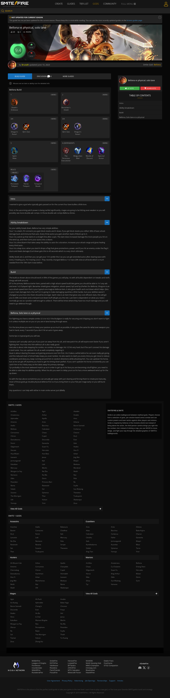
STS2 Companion (111, 665)
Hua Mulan (15, 454)
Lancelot (13, 537)
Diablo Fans (108, 661)
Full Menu (128, 3)
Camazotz (39, 530)
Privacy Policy (67, 681)
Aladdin (76, 411)
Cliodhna (63, 530)
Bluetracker (90, 670)
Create (59, 3)
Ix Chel (37, 617)
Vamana (114, 584)
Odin (12, 478)
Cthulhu (89, 537)
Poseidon (14, 482)
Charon (76, 432)
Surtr (138, 581)
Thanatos (77, 492)
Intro (121, 103)
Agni (43, 411)
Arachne (13, 527)
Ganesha (45, 443)
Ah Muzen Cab (16, 563)
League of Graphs (39, 663)
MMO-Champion (92, 665)
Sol (43, 489)
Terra (138, 548)
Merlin (44, 468)
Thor (44, 496)
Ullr (12, 499)
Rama (13, 485)
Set (11, 548)
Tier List (83, 3)
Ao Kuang (14, 602)
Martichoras (40, 581)
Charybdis (64, 566)
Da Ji (75, 436)
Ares (75, 418)
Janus (44, 457)
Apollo (44, 418)
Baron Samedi (79, 425)
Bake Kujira (140, 530)
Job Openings (90, 681)
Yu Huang (64, 638)
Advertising (78, 681)
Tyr (87, 584)
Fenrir (13, 443)
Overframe (108, 663)
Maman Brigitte (41, 620)
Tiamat (13, 638)
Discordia (45, 439)
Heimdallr (64, 573)
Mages (13, 593)
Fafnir (113, 537)
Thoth (62, 634)
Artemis (14, 422)
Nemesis (14, 475)
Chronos (63, 606)
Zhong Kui (39, 641)
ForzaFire (53, 673)
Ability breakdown (126, 108)
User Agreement (53, 681)
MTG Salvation (74, 670)
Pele (75, 478)
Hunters (13, 557)
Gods (96, 3)
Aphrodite (14, 418)
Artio (44, 422)
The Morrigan (16, 496)
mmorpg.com (91, 668)
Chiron (13, 436)
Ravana (38, 544)
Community (109, 3)
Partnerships (102, 681)
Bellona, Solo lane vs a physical (131, 117)
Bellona (157, 64)
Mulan (138, 573)
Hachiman (39, 573)
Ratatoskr (45, 485)
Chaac (44, 432)
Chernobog (14, 570)
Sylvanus (45, 492)
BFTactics (71, 665)
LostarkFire (72, 663)
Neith (76, 471)
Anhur (44, 415)
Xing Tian (89, 551)
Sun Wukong (78, 489)
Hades (76, 446)
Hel (61, 613)
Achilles (14, 411)
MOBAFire (36, 661)
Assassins (14, 521)
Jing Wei (77, 457)
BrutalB (25, 64)
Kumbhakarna (91, 544)
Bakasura (64, 527)
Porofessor (36, 665)
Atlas (88, 530)
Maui (138, 544)
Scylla (76, 485)
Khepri (76, 461)
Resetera (53, 668)
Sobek (13, 489)
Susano (13, 492)
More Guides (68, 76)
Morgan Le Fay (16, 471)
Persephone (40, 627)
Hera (12, 617)
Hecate (13, 450)
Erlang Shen (140, 566)
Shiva (88, 581)
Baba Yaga (64, 602)
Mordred (77, 468)
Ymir (44, 503)
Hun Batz (45, 454)
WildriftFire (36, 670)
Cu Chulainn (115, 566)
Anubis (76, 415)
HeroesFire (72, 661)
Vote (31, 46)
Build (121, 112)
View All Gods (55, 509)
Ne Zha (45, 471)
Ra (74, 482)
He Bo (37, 613)
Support (112, 681)
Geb (75, 443)
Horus (88, 573)
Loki (43, 464)
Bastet (12, 530)
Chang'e (38, 606)
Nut (75, 475)
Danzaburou (15, 439)
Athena (76, 422)
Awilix (13, 425)
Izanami (14, 457)
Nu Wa (44, 475)
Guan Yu (45, 446)
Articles (120, 681)
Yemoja (13, 503)
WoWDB (89, 661)
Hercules (45, 450)
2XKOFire (72, 668)
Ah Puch (38, 599)
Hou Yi (76, 450)
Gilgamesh (15, 446)
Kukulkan (14, 464)
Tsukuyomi (78, 496)
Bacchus (45, 425)
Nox (36, 624)
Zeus (75, 503)
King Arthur (115, 573)
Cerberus (77, 429)
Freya (62, 609)
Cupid (44, 436)
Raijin (37, 631)
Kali (43, 461)
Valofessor (54, 665)
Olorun (13, 627)
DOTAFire (54, 663)
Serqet (63, 544)
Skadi (12, 588)
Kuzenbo (114, 544)
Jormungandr (16, 461)
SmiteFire (53, 661)
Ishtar (76, 454)
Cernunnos (15, 432)
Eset (75, 439)
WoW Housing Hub (93, 663)
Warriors (89, 557)
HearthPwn (90, 673)
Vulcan (44, 499)
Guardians (90, 521)
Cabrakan (45, 429)
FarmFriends (55, 670)
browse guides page (134, 20)
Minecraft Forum (74, 673)
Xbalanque (78, 499)
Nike (87, 577)
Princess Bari (47, 482)
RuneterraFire (37, 673)
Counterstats (37, 668)
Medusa (77, 464)
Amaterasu (15, 415)
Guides (71, 3)
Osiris (44, 478)
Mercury (14, 468)
